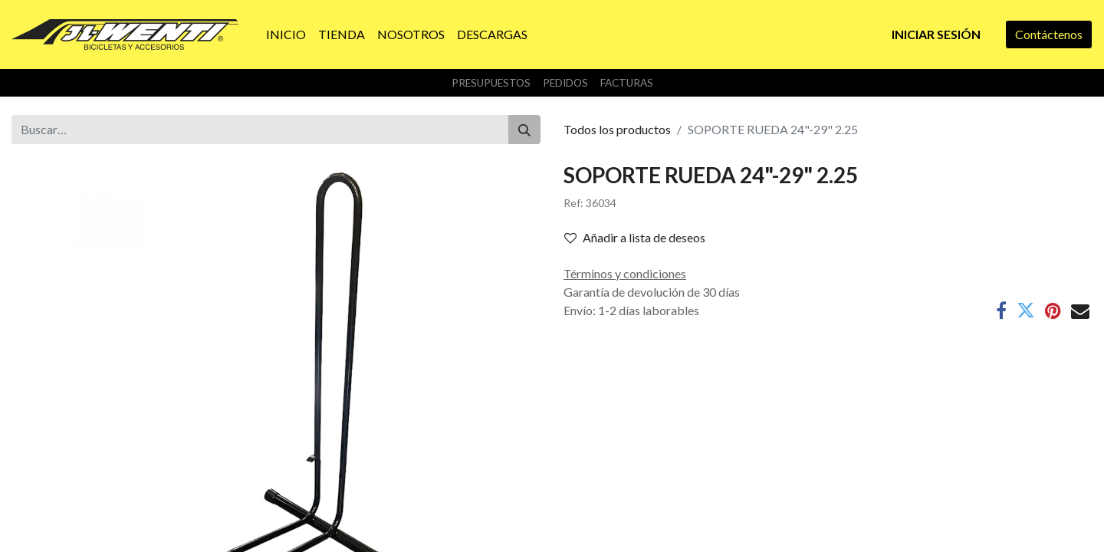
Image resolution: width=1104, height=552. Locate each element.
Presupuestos (491, 83)
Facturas (626, 83)
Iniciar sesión (936, 34)
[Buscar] (524, 129)
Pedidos (565, 83)
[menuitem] (286, 34)
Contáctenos (1049, 34)
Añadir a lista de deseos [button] (634, 237)
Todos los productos (617, 129)
